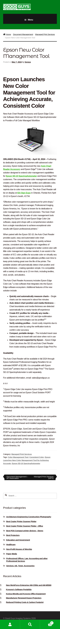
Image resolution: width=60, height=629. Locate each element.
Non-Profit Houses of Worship (19, 549)
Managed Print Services (45, 34)
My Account (10, 624)
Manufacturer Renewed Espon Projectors (23, 598)
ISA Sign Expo (24, 193)
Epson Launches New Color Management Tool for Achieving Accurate (26, 460)
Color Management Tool (18, 457)
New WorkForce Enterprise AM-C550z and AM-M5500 (28, 585)
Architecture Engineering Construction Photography (28, 517)
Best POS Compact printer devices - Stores (24, 531)
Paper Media (11, 554)
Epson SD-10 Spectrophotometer (21, 176)
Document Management (23, 34)
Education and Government (18, 540)
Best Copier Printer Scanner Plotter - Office (24, 526)
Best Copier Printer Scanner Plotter (21, 521)
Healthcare (10, 544)
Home (8, 34)
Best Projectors (13, 535)
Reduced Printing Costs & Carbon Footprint (24, 602)
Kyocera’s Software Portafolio (19, 589)
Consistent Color (36, 457)
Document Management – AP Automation (17, 477)
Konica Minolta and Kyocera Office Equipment (26, 594)
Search (30, 624)
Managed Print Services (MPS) (43, 477)
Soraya (28, 62)
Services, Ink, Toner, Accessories (20, 566)
